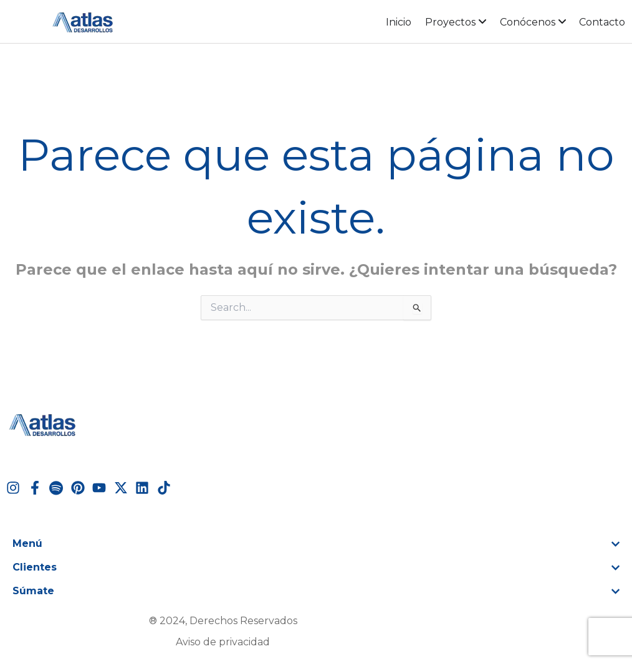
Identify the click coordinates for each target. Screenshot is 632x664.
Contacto (602, 22)
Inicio (398, 22)
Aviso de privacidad (223, 642)
